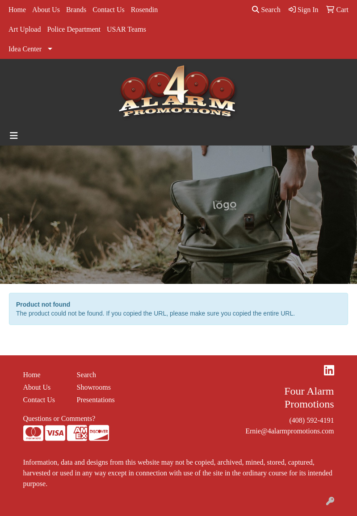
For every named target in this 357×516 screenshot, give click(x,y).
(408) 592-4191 (312, 420)
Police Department (74, 29)
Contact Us (108, 9)
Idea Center (25, 49)
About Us (46, 9)
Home (17, 9)
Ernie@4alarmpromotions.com (289, 431)
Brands (76, 9)
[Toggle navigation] (13, 135)
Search (266, 9)
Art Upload (24, 29)
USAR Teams (126, 29)
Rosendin (144, 9)
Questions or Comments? (59, 418)
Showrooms (94, 387)
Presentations (96, 400)
